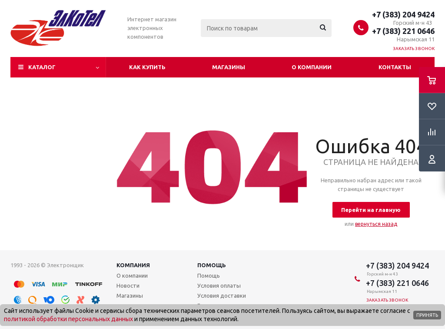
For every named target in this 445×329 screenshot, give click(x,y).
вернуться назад (376, 224)
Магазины (228, 67)
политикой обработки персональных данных (68, 319)
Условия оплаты (219, 285)
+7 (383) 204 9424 (403, 14)
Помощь (211, 265)
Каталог (42, 67)
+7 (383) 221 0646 (403, 31)
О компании (312, 67)
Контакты (395, 67)
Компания (133, 265)
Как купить (147, 67)
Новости (127, 285)
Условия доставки (221, 295)
